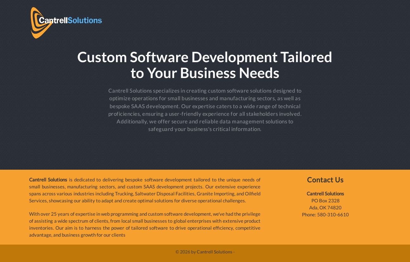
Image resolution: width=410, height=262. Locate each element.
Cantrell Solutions (214, 251)
